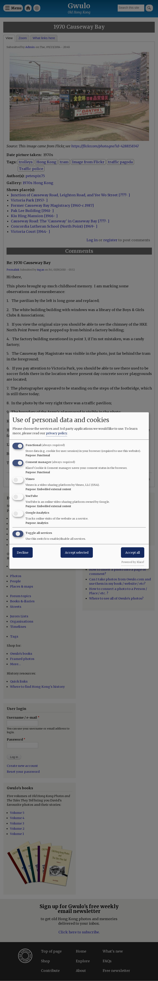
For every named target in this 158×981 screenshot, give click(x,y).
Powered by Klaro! (132, 562)
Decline (22, 553)
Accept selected (76, 553)
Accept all (132, 553)
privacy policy (56, 433)
